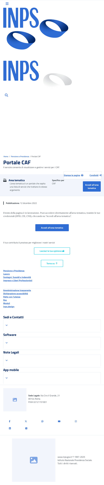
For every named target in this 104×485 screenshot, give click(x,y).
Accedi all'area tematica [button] (93, 186)
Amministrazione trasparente (17, 290)
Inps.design (8, 306)
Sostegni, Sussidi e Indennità (17, 277)
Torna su (52, 263)
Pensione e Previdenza (20, 156)
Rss (5, 300)
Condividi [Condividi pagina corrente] (95, 175)
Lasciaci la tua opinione (52, 251)
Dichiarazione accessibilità (15, 293)
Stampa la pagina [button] (73, 175)
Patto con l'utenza (11, 296)
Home (6, 156)
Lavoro (6, 274)
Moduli (6, 303)
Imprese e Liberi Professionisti (17, 280)
